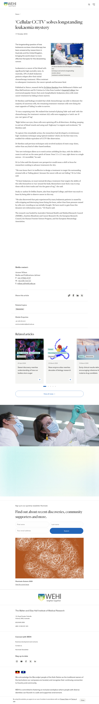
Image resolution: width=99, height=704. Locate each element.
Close (82, 700)
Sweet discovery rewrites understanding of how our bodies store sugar (28, 370)
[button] (94, 4)
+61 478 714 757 (24, 281)
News (17, 14)
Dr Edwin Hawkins (51, 87)
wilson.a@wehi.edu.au (26, 283)
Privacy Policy (64, 699)
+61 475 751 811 (20, 321)
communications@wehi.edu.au (24, 324)
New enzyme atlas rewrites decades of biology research (59, 368)
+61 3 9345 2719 (24, 278)
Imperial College (68, 90)
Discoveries (19, 309)
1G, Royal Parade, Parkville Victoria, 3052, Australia (23, 617)
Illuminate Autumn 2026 (24, 581)
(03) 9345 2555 (20, 622)
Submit (66, 531)
